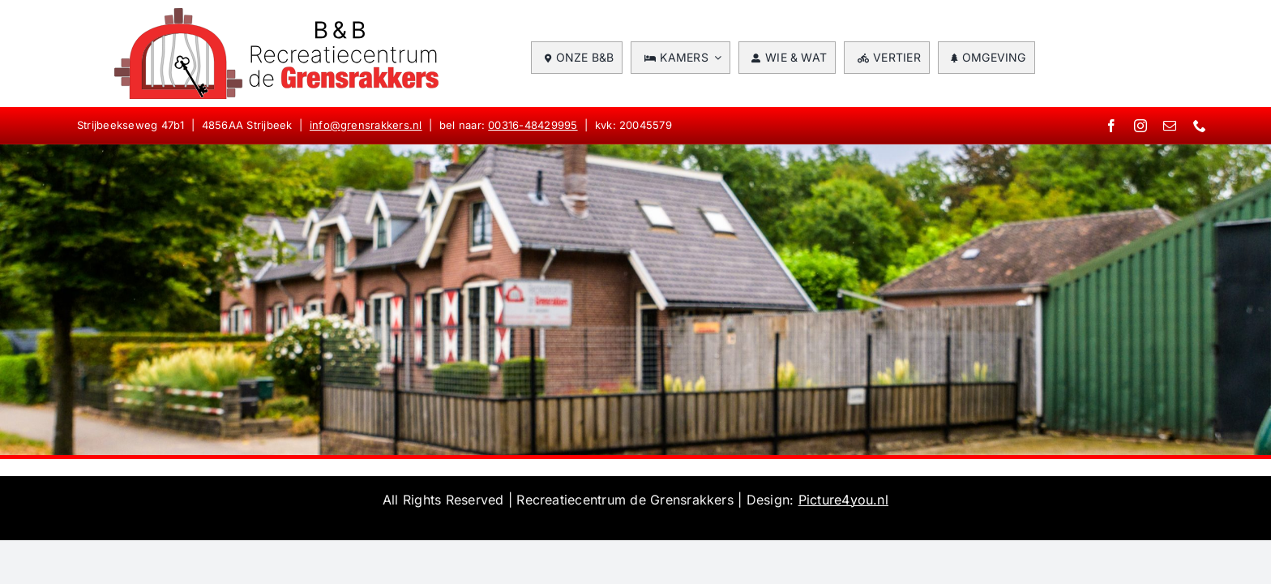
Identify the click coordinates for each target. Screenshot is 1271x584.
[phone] (1199, 125)
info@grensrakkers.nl (366, 124)
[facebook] (1111, 125)
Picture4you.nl (843, 500)
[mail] (1169, 125)
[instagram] (1140, 125)
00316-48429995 (532, 124)
